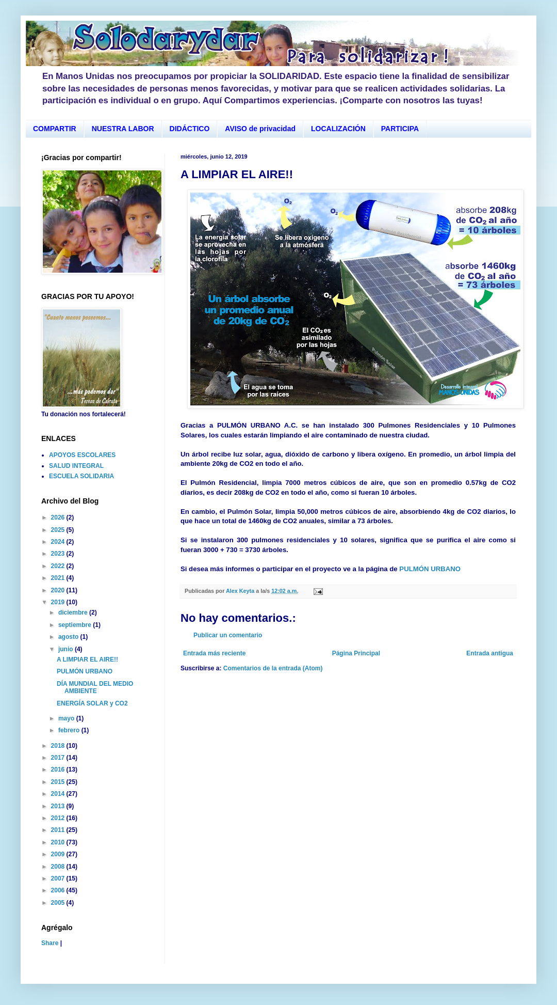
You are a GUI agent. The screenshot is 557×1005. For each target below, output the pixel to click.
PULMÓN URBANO (430, 569)
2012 (59, 818)
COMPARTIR (54, 128)
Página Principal (356, 653)
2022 (59, 566)
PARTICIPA (400, 128)
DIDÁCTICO (190, 128)
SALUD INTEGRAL (76, 465)
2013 (59, 806)
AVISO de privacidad (260, 128)
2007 (59, 878)
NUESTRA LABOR (123, 128)
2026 (59, 517)
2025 (59, 529)
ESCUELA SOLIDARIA (81, 476)
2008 (59, 866)
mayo (67, 718)
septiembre (75, 625)
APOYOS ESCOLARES (82, 455)
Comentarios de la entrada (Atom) (273, 668)
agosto (69, 636)
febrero (69, 730)
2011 (59, 830)
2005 (59, 902)
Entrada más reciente (214, 653)
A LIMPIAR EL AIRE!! (87, 659)
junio (66, 649)
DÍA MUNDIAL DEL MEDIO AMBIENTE (95, 687)
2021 (59, 578)
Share (49, 943)
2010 (59, 842)
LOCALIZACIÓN (338, 128)
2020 (59, 590)
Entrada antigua (489, 653)
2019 (59, 602)
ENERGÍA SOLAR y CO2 (92, 703)
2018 (59, 745)
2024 (59, 541)
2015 (59, 782)
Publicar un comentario (227, 635)
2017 (59, 757)
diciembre (73, 612)
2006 (59, 890)
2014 (59, 793)
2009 (59, 854)
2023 (59, 553)
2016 (59, 769)
